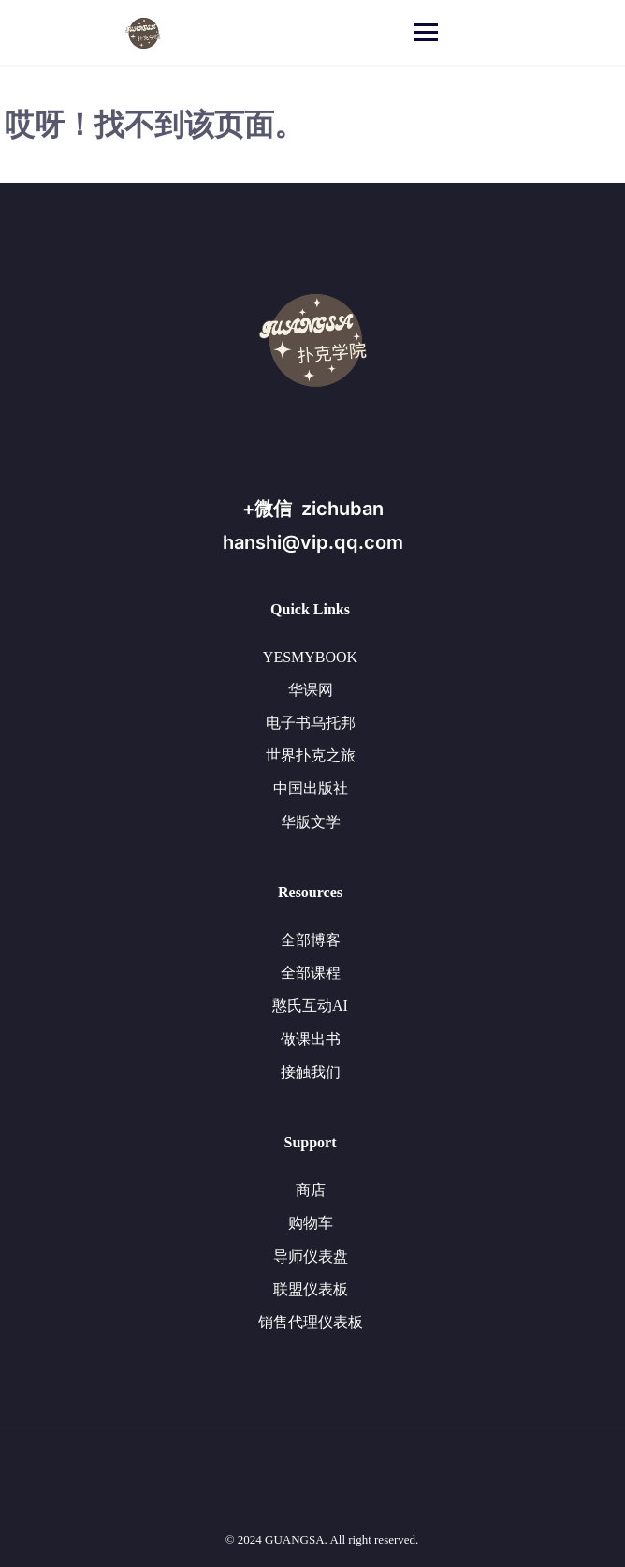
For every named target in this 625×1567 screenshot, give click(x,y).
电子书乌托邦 (311, 723)
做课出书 (311, 1039)
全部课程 (311, 973)
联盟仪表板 (310, 1289)
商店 (311, 1190)
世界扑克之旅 (311, 755)
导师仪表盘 (310, 1256)
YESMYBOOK (310, 657)
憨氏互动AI (310, 1005)
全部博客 (311, 940)
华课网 (310, 690)
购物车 (310, 1223)
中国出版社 (310, 788)
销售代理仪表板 (310, 1322)
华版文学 (311, 822)
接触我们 (311, 1072)
